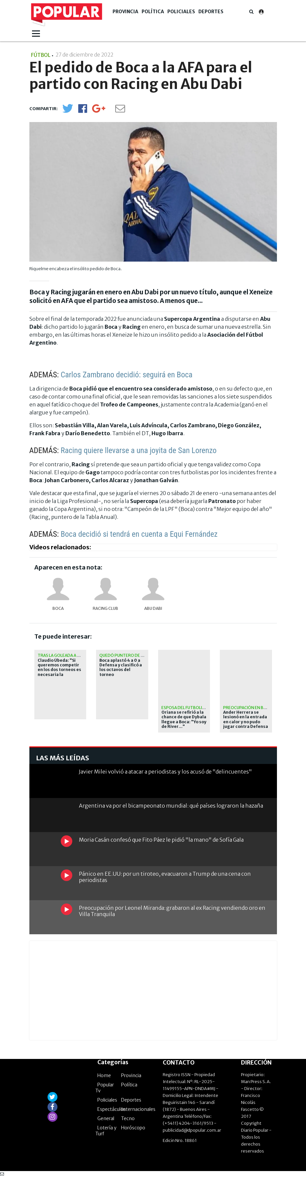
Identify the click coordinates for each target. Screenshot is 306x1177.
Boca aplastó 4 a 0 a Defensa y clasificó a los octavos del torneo (120, 667)
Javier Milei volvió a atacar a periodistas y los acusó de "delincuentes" (165, 771)
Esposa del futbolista (185, 707)
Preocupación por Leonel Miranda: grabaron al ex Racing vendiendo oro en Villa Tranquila (172, 910)
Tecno (128, 1118)
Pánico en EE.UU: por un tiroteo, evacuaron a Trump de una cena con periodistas (165, 876)
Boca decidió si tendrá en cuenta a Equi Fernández (139, 534)
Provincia (125, 12)
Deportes (210, 12)
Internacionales (138, 1109)
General (105, 1118)
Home (104, 1075)
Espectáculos (111, 1109)
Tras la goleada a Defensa (66, 655)
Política (153, 12)
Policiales (181, 12)
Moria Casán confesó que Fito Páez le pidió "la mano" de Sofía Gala (161, 839)
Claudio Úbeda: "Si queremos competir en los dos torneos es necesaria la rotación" (59, 670)
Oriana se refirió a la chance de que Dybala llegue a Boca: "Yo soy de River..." (183, 719)
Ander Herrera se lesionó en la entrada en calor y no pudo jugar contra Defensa (245, 719)
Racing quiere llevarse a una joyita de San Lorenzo (139, 450)
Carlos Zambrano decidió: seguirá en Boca (126, 374)
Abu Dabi (153, 608)
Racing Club (105, 608)
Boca (58, 608)
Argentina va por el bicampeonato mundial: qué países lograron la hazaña (171, 805)
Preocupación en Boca (247, 707)
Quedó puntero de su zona (128, 655)
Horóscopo (133, 1128)
